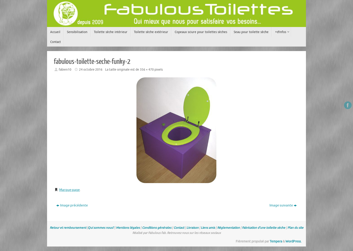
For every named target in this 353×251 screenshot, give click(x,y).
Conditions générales (156, 228)
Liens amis (208, 228)
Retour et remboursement (68, 228)
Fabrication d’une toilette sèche (263, 228)
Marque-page (69, 190)
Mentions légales (128, 228)
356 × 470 (147, 70)
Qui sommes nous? (101, 228)
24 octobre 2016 (90, 70)
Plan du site (295, 228)
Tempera (276, 241)
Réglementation (228, 228)
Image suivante (283, 205)
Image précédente (72, 205)
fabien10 (65, 70)
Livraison (192, 228)
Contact (179, 228)
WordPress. (293, 241)
